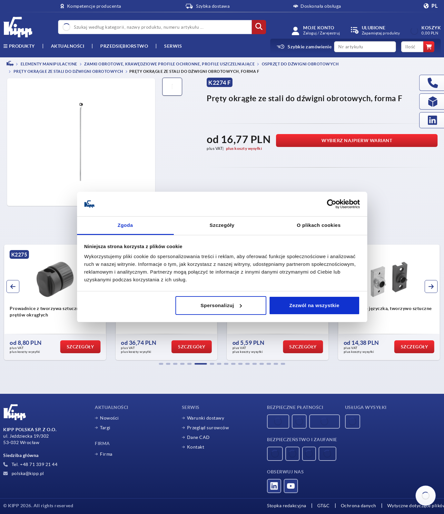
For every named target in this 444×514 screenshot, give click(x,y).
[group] (55, 302)
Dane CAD (198, 437)
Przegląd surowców (208, 427)
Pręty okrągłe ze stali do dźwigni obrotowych (68, 72)
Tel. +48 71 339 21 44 (30, 464)
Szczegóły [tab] (222, 225)
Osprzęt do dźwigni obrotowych (300, 64)
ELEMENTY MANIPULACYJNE (48, 64)
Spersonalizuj (221, 305)
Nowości (109, 418)
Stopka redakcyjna (286, 505)
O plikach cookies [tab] (318, 225)
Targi (105, 427)
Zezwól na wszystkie (314, 305)
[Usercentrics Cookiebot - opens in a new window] (331, 204)
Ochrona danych (358, 505)
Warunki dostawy (205, 418)
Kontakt (195, 447)
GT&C (323, 505)
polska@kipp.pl (23, 473)
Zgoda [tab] (125, 225)
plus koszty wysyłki (244, 148)
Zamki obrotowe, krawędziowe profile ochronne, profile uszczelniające (169, 64)
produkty (19, 46)
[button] (161, 364)
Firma (106, 454)
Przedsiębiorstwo (124, 46)
